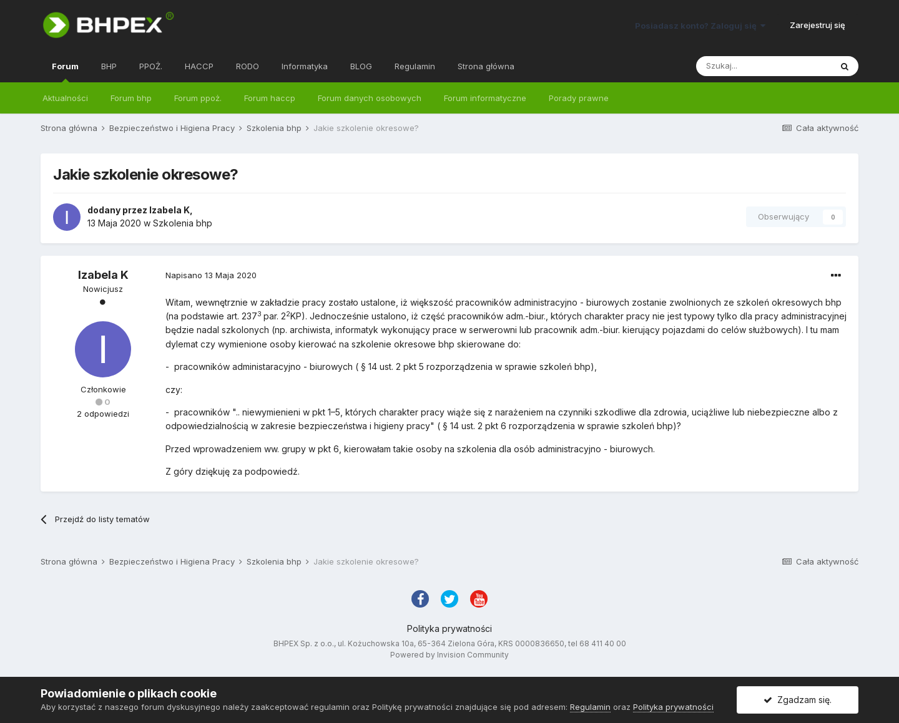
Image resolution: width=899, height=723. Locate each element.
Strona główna (486, 66)
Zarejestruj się (817, 25)
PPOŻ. (150, 66)
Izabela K (169, 210)
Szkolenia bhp (182, 223)
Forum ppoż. (198, 98)
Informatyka (305, 66)
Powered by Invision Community (449, 654)
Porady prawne (579, 98)
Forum (65, 71)
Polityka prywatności (449, 628)
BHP (109, 66)
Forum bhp (131, 98)
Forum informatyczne (485, 98)
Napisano (211, 275)
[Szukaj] (763, 66)
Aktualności (65, 98)
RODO (247, 66)
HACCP (199, 66)
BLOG (361, 66)
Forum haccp (269, 98)
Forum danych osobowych (369, 98)
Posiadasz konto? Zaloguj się (700, 26)
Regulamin (415, 66)
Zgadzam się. (798, 699)
